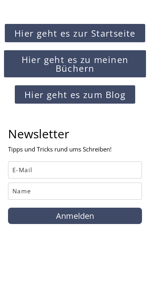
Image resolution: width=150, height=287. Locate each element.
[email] (75, 170)
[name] (75, 191)
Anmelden (75, 215)
